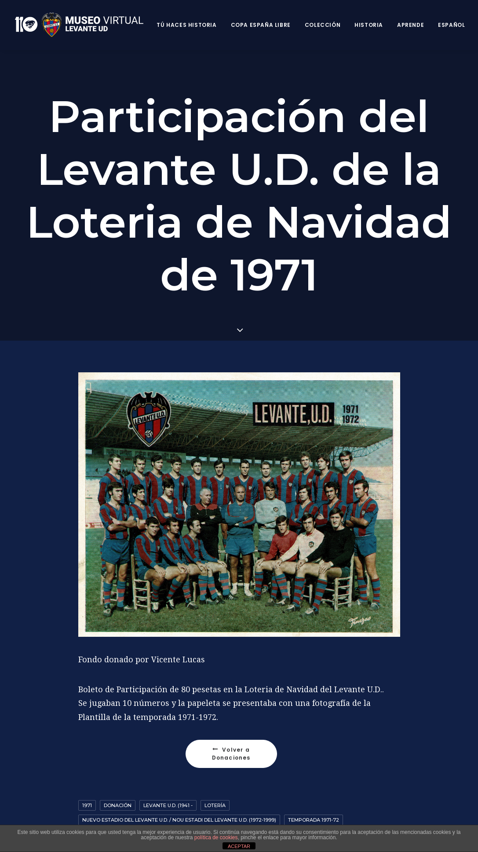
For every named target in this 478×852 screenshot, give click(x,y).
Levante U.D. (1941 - (168, 805)
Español (451, 25)
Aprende (410, 25)
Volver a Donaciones (232, 753)
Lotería (215, 805)
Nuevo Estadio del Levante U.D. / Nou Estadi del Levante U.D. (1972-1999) (179, 820)
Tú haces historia (186, 25)
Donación (117, 805)
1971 (87, 805)
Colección (322, 25)
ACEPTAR (239, 846)
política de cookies (216, 837)
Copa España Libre (261, 25)
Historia (368, 25)
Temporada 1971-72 (313, 820)
